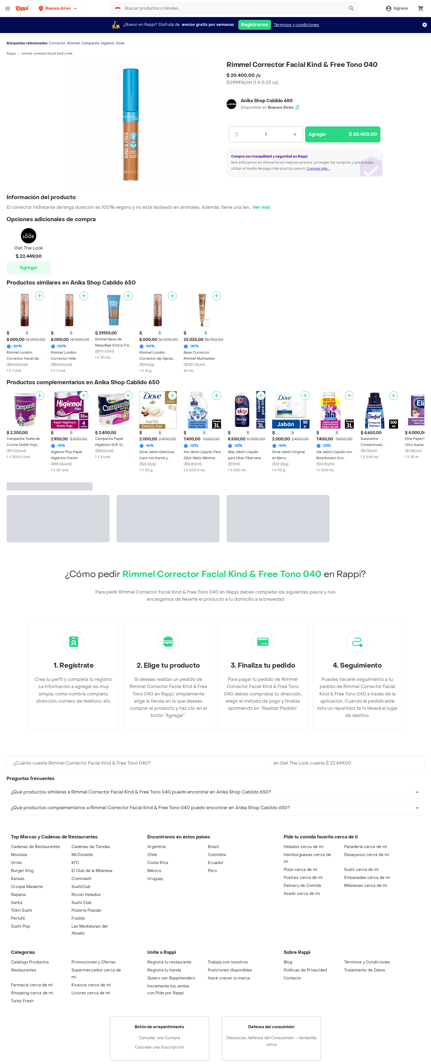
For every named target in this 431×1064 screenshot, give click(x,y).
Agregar (29, 267)
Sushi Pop (20, 926)
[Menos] (236, 134)
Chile (152, 854)
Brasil (213, 846)
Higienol (107, 43)
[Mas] (294, 134)
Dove (120, 43)
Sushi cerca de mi (361, 869)
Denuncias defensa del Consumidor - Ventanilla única (271, 1041)
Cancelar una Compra (159, 1038)
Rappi (11, 53)
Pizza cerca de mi (300, 869)
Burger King (22, 870)
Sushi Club (81, 902)
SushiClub (80, 886)
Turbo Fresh (22, 1001)
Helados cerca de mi (304, 846)
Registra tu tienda (164, 970)
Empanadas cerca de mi (367, 877)
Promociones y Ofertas (93, 962)
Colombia (217, 854)
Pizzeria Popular (86, 910)
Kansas (17, 878)
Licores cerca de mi (90, 993)
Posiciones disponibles (230, 970)
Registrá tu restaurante (169, 962)
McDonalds (82, 854)
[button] (58, 8)
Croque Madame (27, 886)
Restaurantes (23, 970)
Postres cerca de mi (303, 877)
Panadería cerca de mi (365, 846)
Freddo (78, 918)
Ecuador (216, 862)
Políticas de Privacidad (305, 970)
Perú (212, 870)
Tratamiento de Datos (364, 970)
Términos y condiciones (296, 25)
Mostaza (19, 854)
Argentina (156, 846)
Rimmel (73, 43)
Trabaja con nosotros (228, 962)
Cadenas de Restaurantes (35, 846)
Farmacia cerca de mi (32, 985)
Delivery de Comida (302, 885)
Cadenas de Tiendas (90, 846)
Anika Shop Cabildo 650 (267, 101)
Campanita (90, 43)
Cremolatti (81, 878)
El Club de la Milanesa (91, 870)
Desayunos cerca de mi (366, 854)
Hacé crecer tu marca (229, 978)
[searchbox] (232, 8)
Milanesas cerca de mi (365, 885)
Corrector (57, 43)
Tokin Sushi (21, 910)
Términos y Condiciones (367, 962)
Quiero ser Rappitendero (171, 978)
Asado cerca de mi (302, 893)
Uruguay (155, 878)
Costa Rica (157, 862)
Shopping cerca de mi (32, 993)
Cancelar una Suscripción (159, 1047)
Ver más (261, 207)
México (154, 870)
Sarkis (17, 902)
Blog (288, 962)
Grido (16, 862)
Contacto (292, 978)
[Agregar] (39, 295)
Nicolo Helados (86, 894)
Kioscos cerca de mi (91, 985)
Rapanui (18, 894)
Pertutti (18, 918)
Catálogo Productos (30, 962)
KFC (75, 862)
